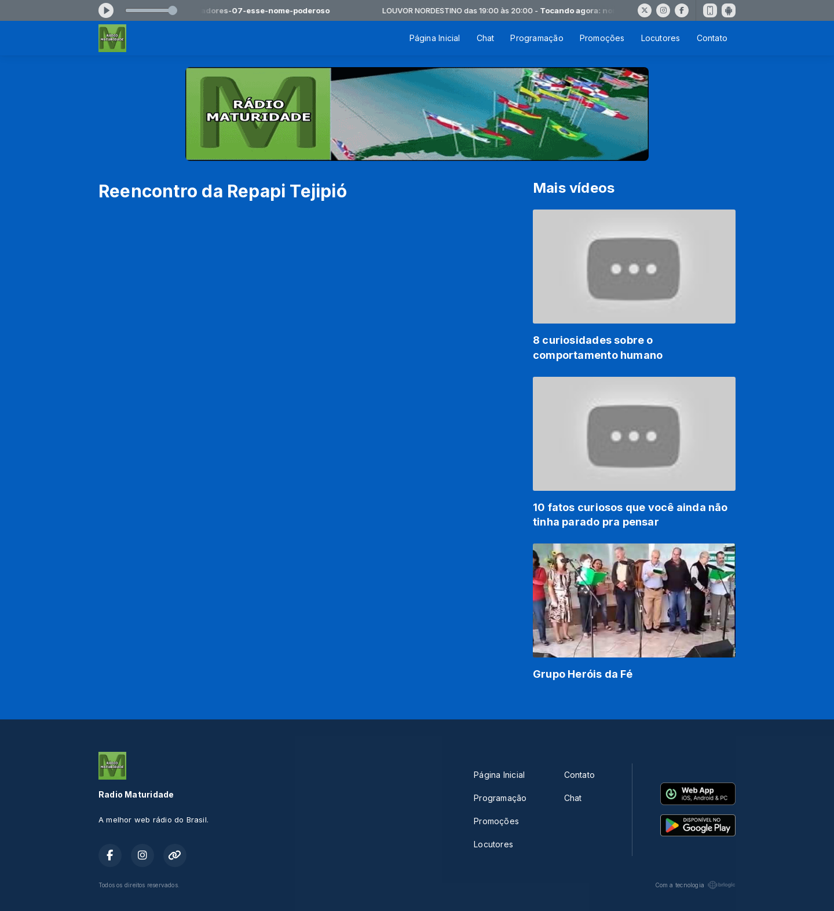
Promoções (602, 38)
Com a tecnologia (695, 885)
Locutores (661, 38)
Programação (536, 38)
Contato (712, 38)
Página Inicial (434, 38)
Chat (486, 38)
